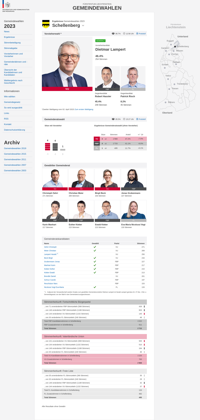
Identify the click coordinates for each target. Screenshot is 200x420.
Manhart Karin (49, 265)
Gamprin (165, 48)
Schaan (165, 65)
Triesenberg (182, 84)
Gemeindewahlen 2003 (15, 170)
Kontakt (7, 124)
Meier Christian (50, 251)
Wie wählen (9, 96)
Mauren (179, 51)
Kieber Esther (49, 269)
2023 (9, 26)
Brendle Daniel (50, 276)
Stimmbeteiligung (12, 42)
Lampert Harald (51, 254)
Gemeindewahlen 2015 (15, 154)
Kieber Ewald (49, 273)
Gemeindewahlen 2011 (15, 159)
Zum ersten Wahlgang (84, 109)
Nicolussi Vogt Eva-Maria (54, 287)
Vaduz (168, 76)
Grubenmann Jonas (52, 262)
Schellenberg (183, 46)
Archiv (12, 142)
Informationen (11, 91)
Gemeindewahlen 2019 (15, 148)
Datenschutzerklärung (14, 130)
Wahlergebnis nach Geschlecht (13, 81)
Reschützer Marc (51, 284)
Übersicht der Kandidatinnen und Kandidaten (13, 72)
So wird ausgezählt (13, 107)
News (6, 31)
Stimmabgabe (10, 48)
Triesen (175, 88)
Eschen (175, 54)
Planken (176, 62)
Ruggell (170, 41)
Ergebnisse (9, 37)
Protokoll (141, 34)
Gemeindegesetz (12, 102)
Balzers (171, 102)
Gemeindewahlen (14, 21)
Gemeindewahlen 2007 (15, 165)
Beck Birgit (48, 258)
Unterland (182, 36)
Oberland (167, 113)
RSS (6, 119)
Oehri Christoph (50, 247)
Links (6, 113)
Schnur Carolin (50, 280)
